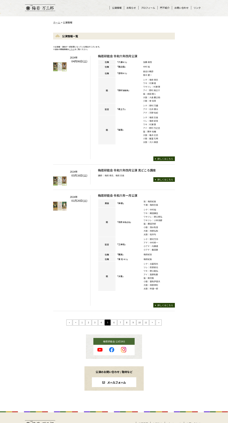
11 (146, 322)
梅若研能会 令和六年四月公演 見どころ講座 (127, 170)
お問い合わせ (181, 7)
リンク (197, 7)
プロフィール (148, 7)
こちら (72, 49)
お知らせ (131, 7)
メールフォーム (116, 382)
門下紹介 (165, 7)
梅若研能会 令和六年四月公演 (117, 56)
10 (139, 322)
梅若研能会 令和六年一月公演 (117, 195)
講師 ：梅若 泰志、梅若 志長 (111, 175)
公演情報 (117, 7)
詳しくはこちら (165, 158)
